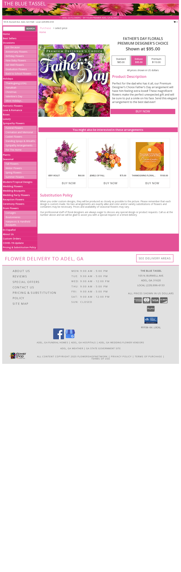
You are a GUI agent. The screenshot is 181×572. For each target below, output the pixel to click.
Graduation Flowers (16, 69)
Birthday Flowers (15, 56)
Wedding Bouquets (14, 190)
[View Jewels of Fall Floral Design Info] (108, 156)
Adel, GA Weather (71, 348)
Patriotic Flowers (13, 105)
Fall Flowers (12, 163)
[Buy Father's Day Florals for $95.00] (142, 111)
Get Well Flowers (15, 64)
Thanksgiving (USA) (16, 83)
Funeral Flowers (14, 127)
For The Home (14, 149)
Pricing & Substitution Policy (19, 247)
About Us (8, 234)
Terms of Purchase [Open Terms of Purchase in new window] (148, 356)
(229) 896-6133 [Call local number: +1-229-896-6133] (48, 22)
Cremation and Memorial (19, 132)
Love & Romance (12, 110)
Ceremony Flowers (13, 203)
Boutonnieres (13, 217)
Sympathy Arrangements (19, 145)
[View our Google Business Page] (70, 338)
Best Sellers (9, 38)
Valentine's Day (14, 96)
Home (6, 34)
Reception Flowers (13, 199)
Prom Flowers (11, 208)
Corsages (11, 212)
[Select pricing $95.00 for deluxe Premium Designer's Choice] (138, 61)
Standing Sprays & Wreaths (20, 141)
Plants (6, 154)
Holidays (8, 78)
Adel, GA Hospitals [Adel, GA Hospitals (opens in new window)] (83, 342)
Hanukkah (11, 87)
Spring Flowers (14, 172)
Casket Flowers (14, 136)
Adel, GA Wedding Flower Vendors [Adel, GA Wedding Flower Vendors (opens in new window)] (121, 342)
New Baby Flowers (16, 60)
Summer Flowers (15, 176)
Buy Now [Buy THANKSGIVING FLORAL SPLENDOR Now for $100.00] (152, 183)
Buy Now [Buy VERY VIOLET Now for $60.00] (69, 183)
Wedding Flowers (13, 186)
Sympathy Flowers (13, 123)
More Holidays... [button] (14, 100)
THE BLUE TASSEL (25, 3)
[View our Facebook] (58, 338)
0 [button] (176, 22)
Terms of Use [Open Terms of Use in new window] (100, 358)
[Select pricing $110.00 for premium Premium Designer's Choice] (156, 61)
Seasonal (8, 159)
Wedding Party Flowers (16, 195)
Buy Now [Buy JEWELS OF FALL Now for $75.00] (111, 183)
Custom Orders (12, 238)
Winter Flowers (14, 168)
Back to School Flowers (18, 73)
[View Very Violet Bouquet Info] (66, 156)
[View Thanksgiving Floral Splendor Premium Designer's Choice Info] (150, 156)
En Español (9, 229)
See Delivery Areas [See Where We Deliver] (155, 258)
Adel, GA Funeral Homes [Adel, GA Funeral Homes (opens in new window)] (52, 342)
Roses (6, 114)
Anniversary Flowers (16, 51)
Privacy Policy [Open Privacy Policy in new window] (121, 356)
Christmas (11, 92)
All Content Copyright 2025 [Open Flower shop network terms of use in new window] (57, 356)
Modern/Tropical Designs (17, 182)
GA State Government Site (103, 348)
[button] (150, 320)
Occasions (9, 42)
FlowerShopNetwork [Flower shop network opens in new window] (93, 356)
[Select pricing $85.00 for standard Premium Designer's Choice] (121, 61)
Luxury (7, 119)
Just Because (13, 47)
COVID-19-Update (13, 243)
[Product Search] (14, 28)
